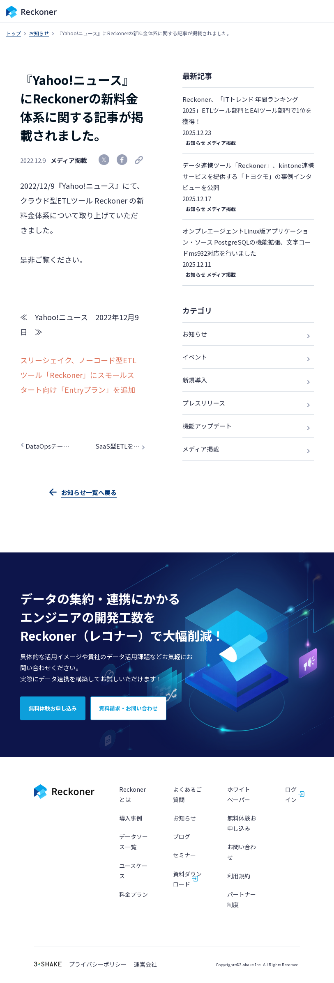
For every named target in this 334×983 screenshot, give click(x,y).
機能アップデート (207, 426)
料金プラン (133, 895)
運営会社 (145, 965)
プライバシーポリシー (98, 965)
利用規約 (238, 877)
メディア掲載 (69, 160)
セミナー (184, 856)
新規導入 (194, 380)
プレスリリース (203, 403)
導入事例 (130, 819)
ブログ (181, 838)
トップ (13, 33)
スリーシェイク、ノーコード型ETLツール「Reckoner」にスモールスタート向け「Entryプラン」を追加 (78, 375)
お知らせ (39, 33)
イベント (194, 357)
